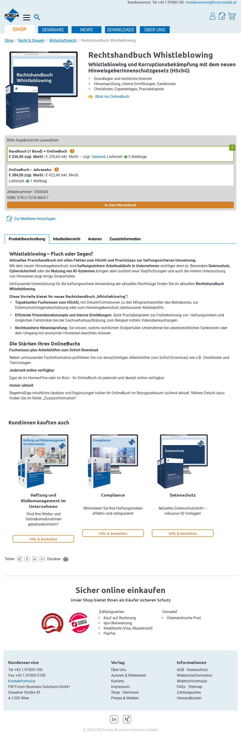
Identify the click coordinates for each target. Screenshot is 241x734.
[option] (43, 488)
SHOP (20, 29)
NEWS (86, 30)
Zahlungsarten (111, 611)
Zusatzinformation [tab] (125, 239)
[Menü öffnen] (26, 18)
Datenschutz (183, 495)
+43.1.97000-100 (28, 670)
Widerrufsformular (192, 681)
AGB (180, 670)
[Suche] (37, 18)
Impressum (120, 686)
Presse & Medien (125, 698)
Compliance (113, 495)
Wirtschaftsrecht (62, 40)
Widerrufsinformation (194, 675)
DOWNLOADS (120, 30)
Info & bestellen (43, 538)
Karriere (117, 681)
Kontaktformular (22, 681)
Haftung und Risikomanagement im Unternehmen (43, 500)
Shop (9, 40)
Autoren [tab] (95, 239)
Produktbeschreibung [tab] (27, 239)
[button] (212, 16)
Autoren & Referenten (128, 675)
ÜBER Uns (154, 30)
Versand (98, 156)
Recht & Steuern (31, 40)
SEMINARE (53, 30)
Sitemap (195, 686)
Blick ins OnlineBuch (112, 96)
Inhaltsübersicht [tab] (66, 239)
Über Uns (118, 670)
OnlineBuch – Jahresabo (30, 169)
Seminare (130, 692)
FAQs (181, 686)
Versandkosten (189, 698)
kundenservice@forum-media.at (211, 2)
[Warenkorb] (231, 16)
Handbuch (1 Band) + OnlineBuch (38, 151)
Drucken (54, 559)
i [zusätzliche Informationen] (72, 151)
